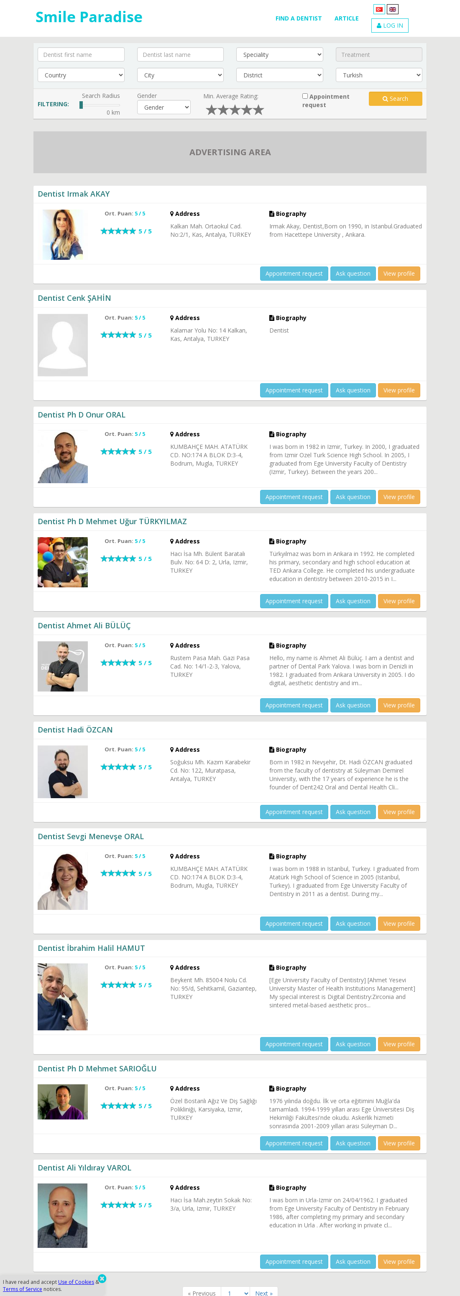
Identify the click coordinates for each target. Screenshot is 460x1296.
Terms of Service (22, 1289)
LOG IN (390, 25)
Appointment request (326, 100)
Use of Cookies (76, 1282)
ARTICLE (347, 18)
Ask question (353, 273)
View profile (399, 273)
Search (395, 98)
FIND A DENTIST (299, 18)
